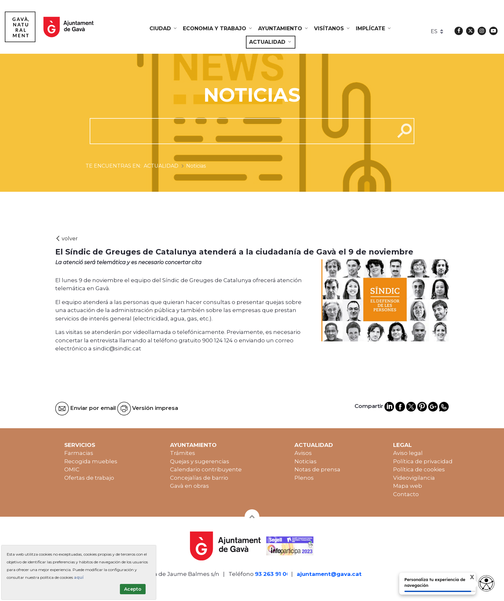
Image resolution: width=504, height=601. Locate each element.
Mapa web (407, 486)
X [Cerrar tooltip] (467, 577)
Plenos (304, 478)
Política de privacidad (423, 461)
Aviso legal (408, 453)
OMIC (71, 469)
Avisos (303, 453)
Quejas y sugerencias (199, 461)
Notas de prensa (317, 469)
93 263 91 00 (272, 574)
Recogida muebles (90, 461)
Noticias (305, 461)
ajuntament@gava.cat (329, 574)
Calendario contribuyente (206, 469)
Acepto (132, 589)
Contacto (406, 494)
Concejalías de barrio (199, 478)
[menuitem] (163, 29)
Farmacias (78, 453)
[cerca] (240, 131)
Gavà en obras (189, 486)
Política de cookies (419, 469)
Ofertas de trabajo (89, 478)
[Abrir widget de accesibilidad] (486, 583)
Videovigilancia (414, 478)
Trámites (182, 453)
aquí (79, 577)
